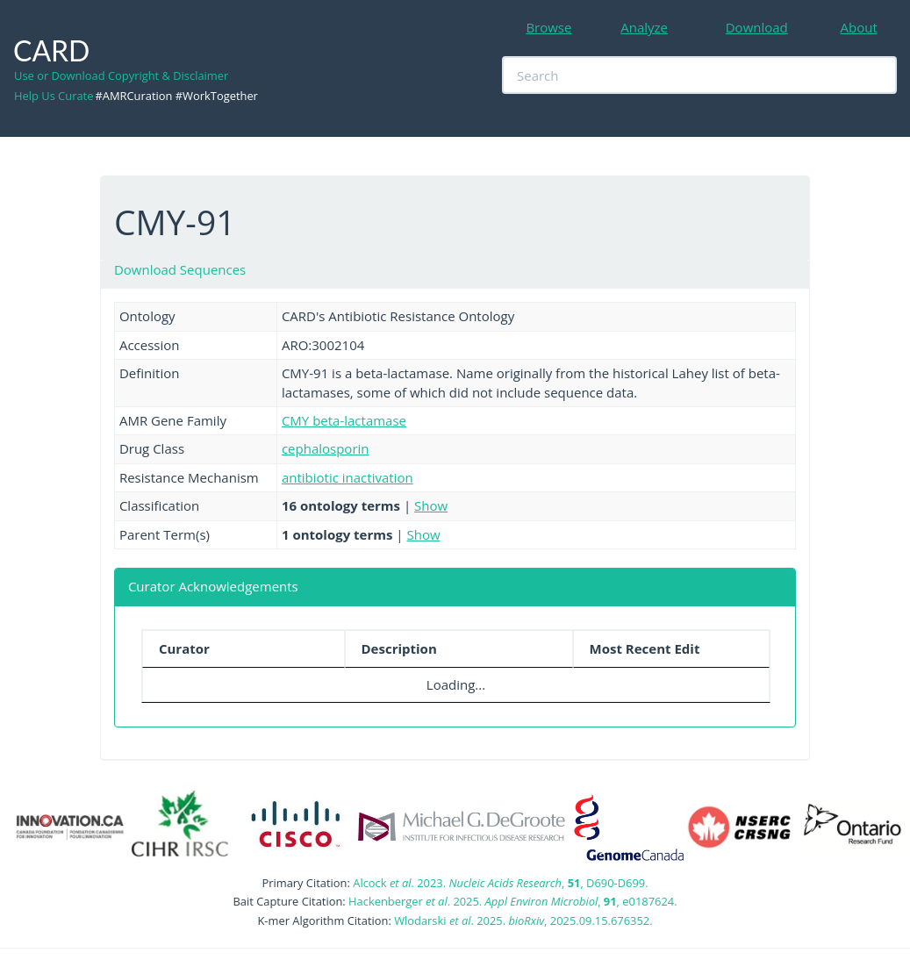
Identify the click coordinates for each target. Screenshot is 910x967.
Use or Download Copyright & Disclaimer (121, 75)
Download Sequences (180, 269)
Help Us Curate (53, 96)
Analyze (644, 27)
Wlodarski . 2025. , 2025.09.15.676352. (523, 920)
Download (757, 27)
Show (431, 505)
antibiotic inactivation (347, 477)
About (859, 27)
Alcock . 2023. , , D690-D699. (500, 883)
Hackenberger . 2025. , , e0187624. (512, 901)
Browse (548, 27)
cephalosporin (325, 448)
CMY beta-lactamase (344, 420)
